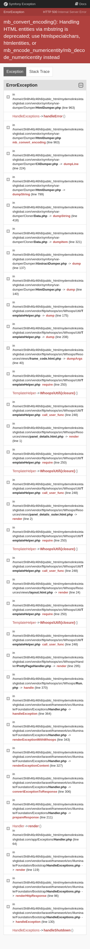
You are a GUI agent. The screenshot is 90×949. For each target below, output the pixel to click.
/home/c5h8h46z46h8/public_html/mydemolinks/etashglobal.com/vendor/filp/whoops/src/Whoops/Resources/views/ (48, 354)
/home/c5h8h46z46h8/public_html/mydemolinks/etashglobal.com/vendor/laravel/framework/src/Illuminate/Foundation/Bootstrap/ (48, 861)
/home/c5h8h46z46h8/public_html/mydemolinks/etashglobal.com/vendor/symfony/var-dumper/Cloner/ (48, 211)
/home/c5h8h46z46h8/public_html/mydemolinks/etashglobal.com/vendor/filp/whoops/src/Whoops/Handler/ (48, 662)
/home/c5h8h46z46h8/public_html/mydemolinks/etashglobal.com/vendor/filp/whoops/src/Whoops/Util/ (48, 311)
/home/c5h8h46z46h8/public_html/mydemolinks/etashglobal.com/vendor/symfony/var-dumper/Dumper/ (48, 103)
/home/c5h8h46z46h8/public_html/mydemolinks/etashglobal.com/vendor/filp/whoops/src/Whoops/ (48, 683)
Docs (80, 4)
